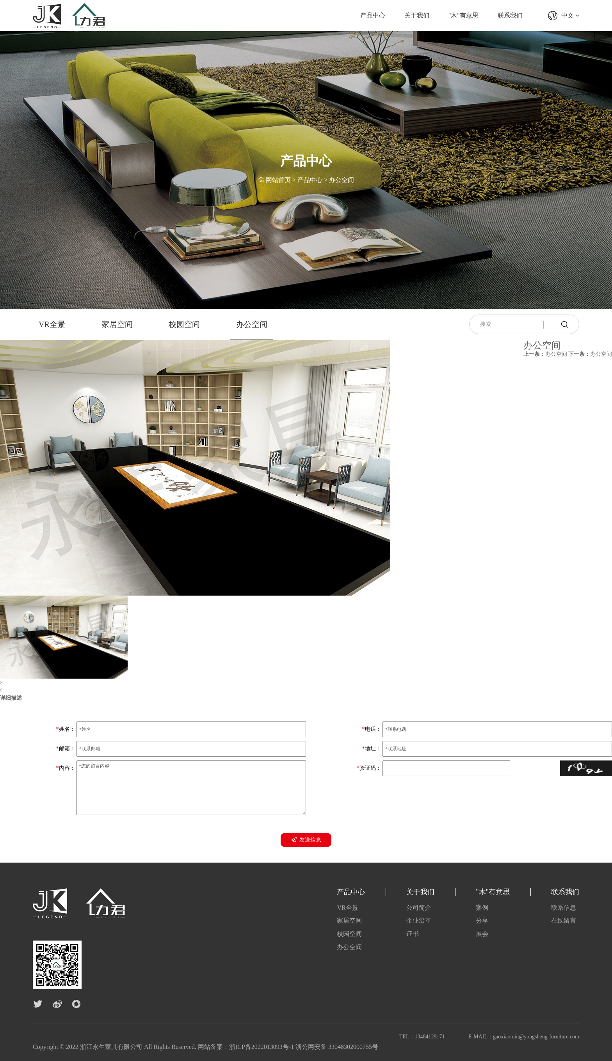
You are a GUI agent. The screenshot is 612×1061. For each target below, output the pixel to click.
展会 (482, 933)
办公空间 (341, 180)
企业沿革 (418, 920)
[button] (195, 682)
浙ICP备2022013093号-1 (261, 1046)
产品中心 (372, 15)
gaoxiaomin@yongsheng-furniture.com (536, 1037)
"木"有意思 (463, 15)
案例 (482, 907)
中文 (570, 15)
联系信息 (563, 907)
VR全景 (52, 324)
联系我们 (510, 15)
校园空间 (184, 324)
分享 (482, 920)
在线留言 (563, 920)
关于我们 (416, 15)
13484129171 (430, 1037)
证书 (412, 933)
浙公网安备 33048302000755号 (336, 1046)
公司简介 (418, 907)
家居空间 (117, 324)
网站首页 (278, 180)
